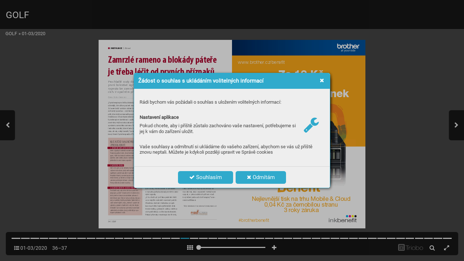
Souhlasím (205, 177)
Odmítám (261, 177)
